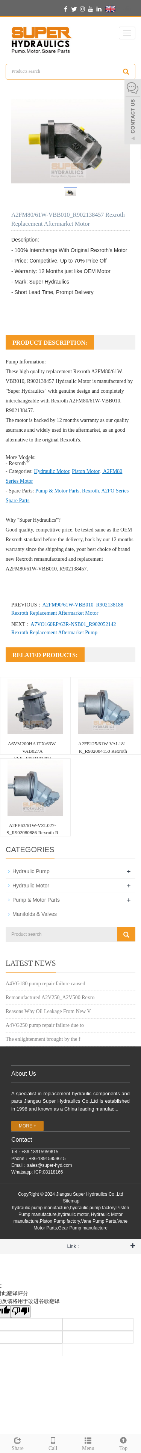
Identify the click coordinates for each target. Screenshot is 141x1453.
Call (53, 1443)
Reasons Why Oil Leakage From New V (48, 1011)
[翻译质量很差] (20, 1311)
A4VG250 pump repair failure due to (45, 1025)
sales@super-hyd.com (49, 1165)
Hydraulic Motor (73, 381)
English (119, 9)
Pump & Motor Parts (36, 900)
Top (123, 1443)
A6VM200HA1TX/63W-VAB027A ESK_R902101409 (32, 751)
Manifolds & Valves (34, 914)
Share (17, 1443)
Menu (88, 1443)
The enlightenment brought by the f (43, 1039)
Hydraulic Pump (31, 871)
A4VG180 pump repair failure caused (45, 983)
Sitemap (71, 1201)
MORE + (27, 1126)
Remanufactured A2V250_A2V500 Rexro (50, 997)
